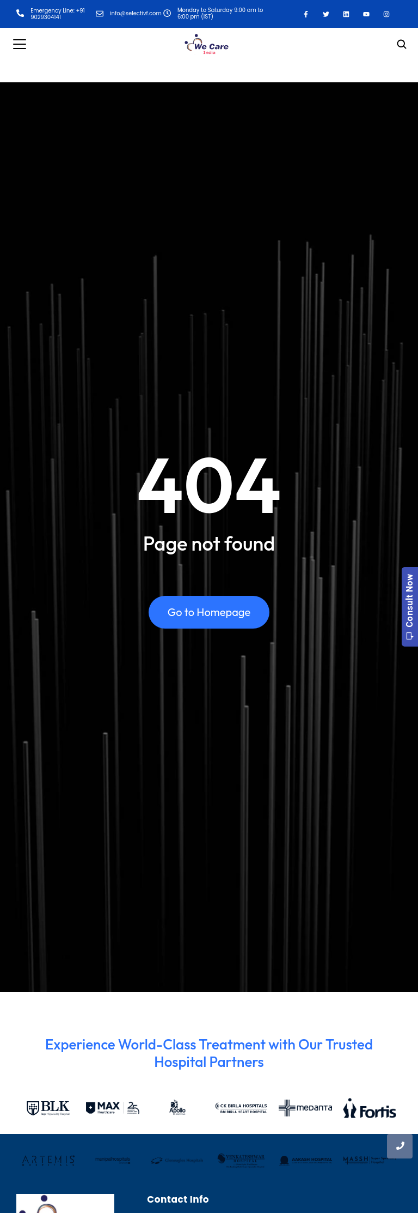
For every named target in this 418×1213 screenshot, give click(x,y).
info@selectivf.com (136, 13)
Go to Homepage (209, 612)
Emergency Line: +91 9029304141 (57, 14)
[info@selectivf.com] (99, 14)
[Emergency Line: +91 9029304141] (20, 14)
